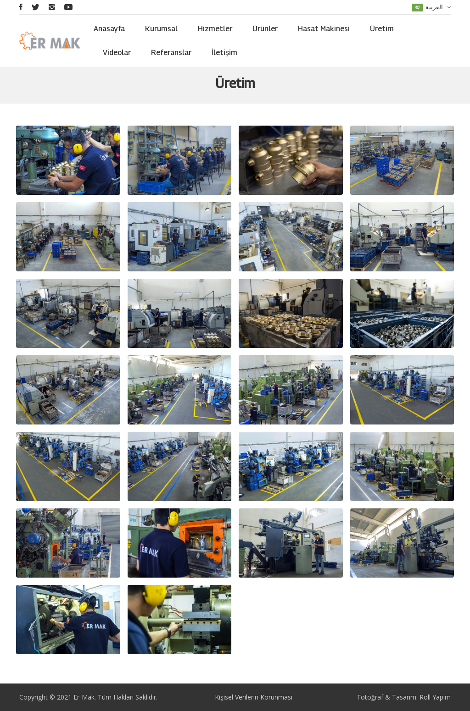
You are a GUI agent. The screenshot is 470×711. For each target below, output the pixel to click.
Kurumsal (161, 28)
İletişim (224, 52)
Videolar (117, 52)
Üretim (382, 28)
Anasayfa (109, 28)
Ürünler (265, 28)
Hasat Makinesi (324, 28)
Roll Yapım (435, 697)
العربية (431, 7)
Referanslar (171, 52)
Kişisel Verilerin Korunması (253, 697)
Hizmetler (215, 28)
